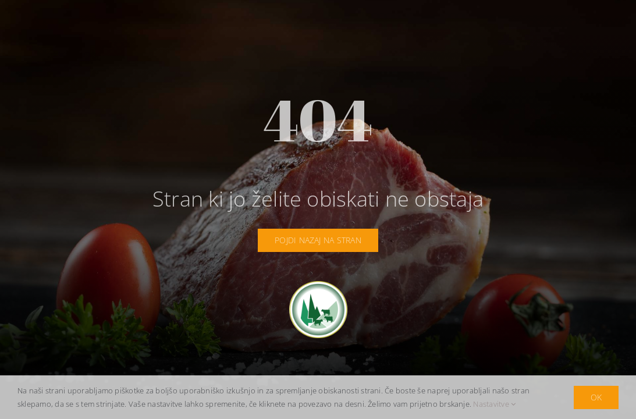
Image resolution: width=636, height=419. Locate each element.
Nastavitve (494, 404)
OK (596, 397)
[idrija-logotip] (318, 285)
